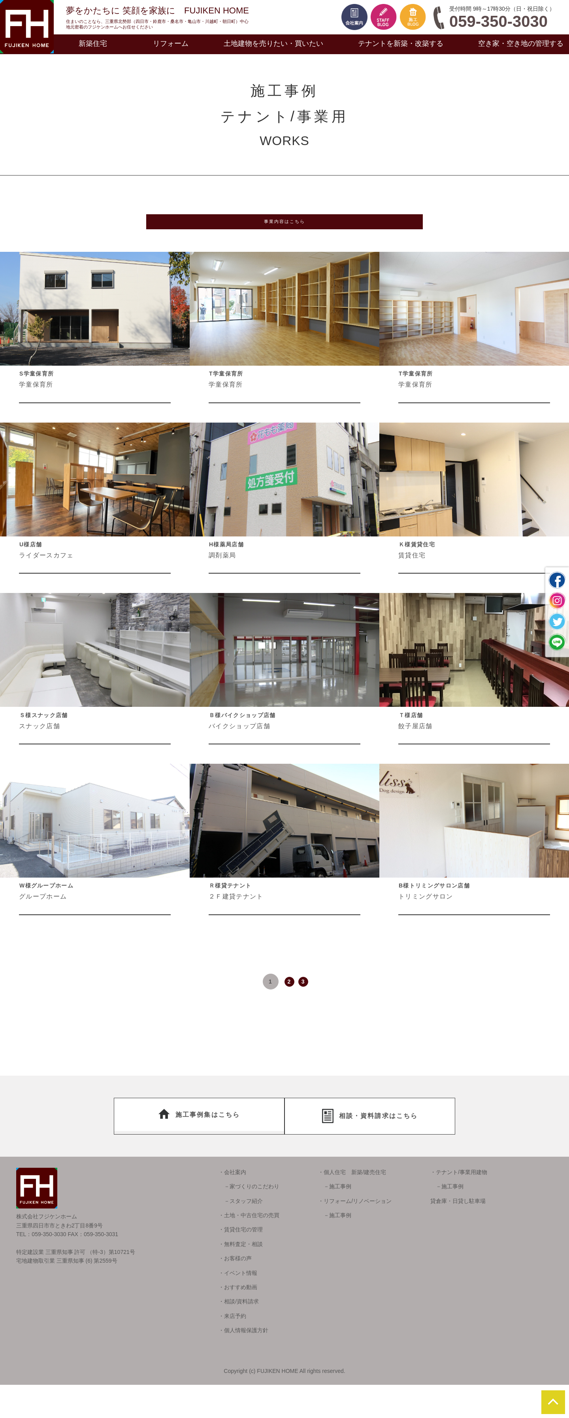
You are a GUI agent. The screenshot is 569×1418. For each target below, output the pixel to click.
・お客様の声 (235, 1291)
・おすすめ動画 (238, 1320)
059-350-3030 (498, 21)
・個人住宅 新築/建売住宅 (352, 1205)
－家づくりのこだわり (249, 1220)
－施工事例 (334, 1220)
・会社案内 (232, 1205)
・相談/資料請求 (239, 1335)
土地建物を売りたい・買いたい (273, 43)
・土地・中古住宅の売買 (249, 1248)
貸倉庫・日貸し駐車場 (458, 1234)
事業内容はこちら (285, 226)
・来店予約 (232, 1349)
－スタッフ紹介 (241, 1234)
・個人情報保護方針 (243, 1363)
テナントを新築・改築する (400, 43)
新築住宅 (93, 43)
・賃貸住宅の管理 (241, 1263)
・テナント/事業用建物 (458, 1205)
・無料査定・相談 (241, 1277)
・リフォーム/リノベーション (355, 1234)
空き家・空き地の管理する (520, 43)
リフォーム (170, 43)
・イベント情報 (238, 1306)
